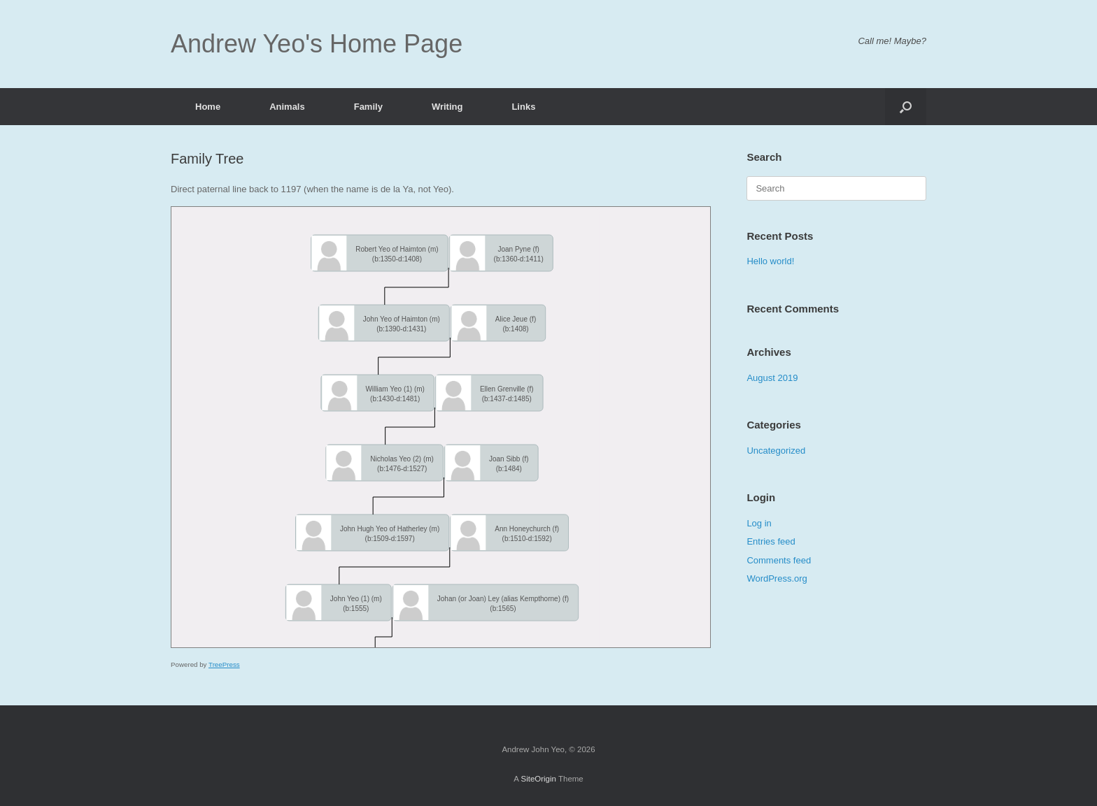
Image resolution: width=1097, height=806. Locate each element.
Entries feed (770, 541)
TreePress (224, 664)
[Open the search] (905, 106)
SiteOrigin (538, 779)
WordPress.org (776, 578)
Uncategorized (775, 450)
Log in (758, 523)
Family (368, 106)
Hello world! (770, 261)
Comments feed (778, 560)
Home (207, 106)
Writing (447, 106)
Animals (287, 106)
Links (523, 106)
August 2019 (772, 378)
